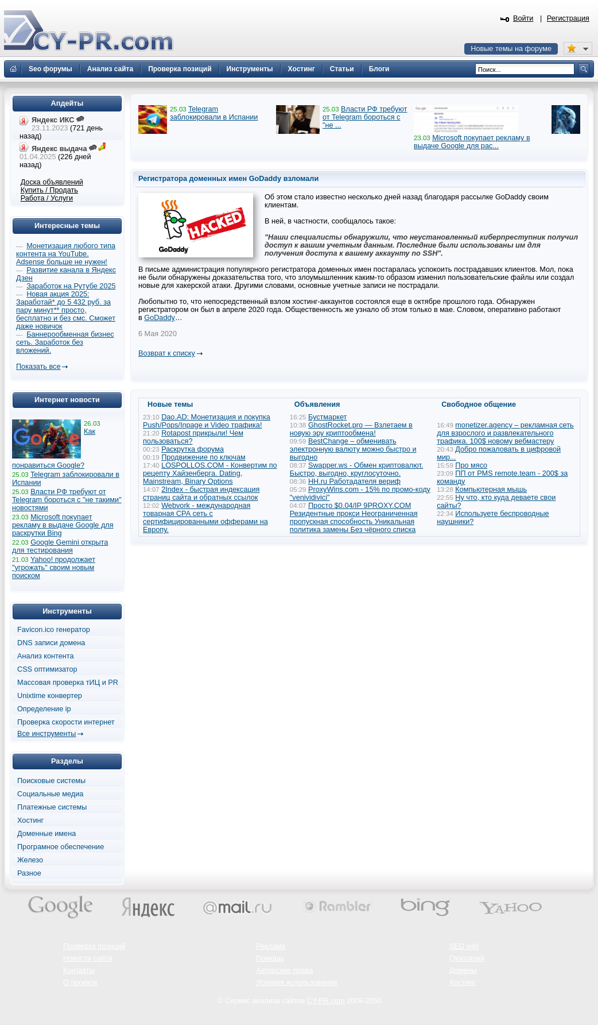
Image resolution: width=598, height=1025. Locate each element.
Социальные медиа (50, 794)
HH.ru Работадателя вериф (354, 481)
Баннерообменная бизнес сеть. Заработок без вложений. (65, 342)
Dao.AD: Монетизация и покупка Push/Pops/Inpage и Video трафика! (206, 421)
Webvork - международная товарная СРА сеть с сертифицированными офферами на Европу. (205, 518)
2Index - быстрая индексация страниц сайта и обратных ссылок (201, 493)
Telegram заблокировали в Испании (214, 113)
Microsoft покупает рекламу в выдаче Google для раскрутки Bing (63, 525)
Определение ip (44, 709)
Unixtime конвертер (49, 696)
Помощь (270, 958)
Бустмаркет (327, 417)
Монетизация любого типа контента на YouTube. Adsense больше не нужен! (65, 254)
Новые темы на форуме (511, 49)
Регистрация (568, 18)
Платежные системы (52, 807)
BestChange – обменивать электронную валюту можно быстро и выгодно (353, 449)
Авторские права (284, 970)
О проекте (80, 982)
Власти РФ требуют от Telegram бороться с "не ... (365, 117)
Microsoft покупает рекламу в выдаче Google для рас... (472, 142)
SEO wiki (464, 946)
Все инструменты (46, 734)
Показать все (38, 367)
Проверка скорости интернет (66, 722)
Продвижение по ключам (203, 457)
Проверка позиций (94, 946)
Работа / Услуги (47, 198)
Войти (523, 18)
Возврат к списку (166, 353)
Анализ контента (45, 656)
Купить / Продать (49, 190)
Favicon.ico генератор (53, 630)
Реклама (270, 946)
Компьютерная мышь (491, 489)
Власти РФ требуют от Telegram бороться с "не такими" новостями (67, 500)
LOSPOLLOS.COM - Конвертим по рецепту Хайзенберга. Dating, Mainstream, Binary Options (210, 473)
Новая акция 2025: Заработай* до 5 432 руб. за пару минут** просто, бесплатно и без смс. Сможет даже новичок (65, 310)
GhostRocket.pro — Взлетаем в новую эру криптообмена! (351, 429)
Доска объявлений (52, 182)
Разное (29, 873)
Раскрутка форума (192, 449)
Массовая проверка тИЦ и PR (67, 683)
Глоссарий (467, 958)
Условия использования (296, 982)
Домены (463, 970)
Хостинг (30, 820)
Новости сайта (87, 958)
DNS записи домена (51, 643)
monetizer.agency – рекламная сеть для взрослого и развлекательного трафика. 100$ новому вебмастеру (505, 433)
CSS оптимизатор (47, 669)
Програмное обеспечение (60, 847)
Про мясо (471, 465)
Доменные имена (46, 834)
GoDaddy (159, 318)
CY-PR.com (326, 1001)
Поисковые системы (51, 781)
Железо (30, 860)
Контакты (79, 970)
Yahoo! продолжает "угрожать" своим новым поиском (53, 568)
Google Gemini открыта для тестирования (60, 546)
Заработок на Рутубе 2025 (70, 286)
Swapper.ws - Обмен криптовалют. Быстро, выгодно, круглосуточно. (356, 469)
